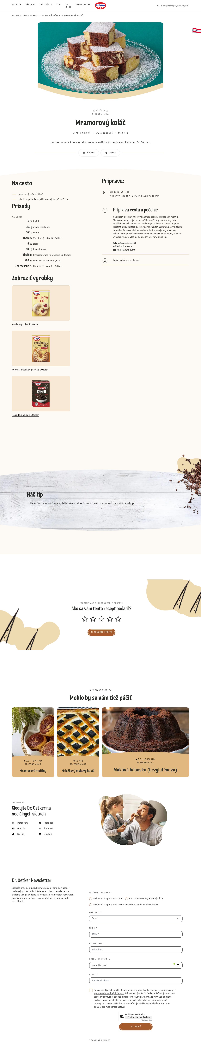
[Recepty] (19, 5)
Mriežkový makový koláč (78, 742)
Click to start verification (139, 1017)
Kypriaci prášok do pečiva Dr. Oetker (52, 255)
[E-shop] (71, 5)
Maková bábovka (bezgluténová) (145, 742)
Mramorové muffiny (33, 742)
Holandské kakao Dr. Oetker (47, 266)
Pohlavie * (95, 913)
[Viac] (61, 5)
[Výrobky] (33, 5)
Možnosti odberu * (100, 893)
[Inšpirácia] (48, 5)
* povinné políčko (100, 1040)
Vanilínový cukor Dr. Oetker (47, 238)
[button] (100, 105)
